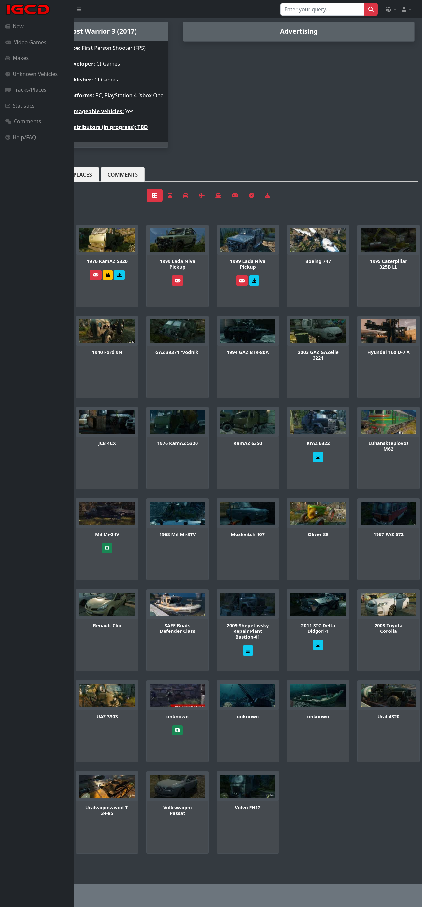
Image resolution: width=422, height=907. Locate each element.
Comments (23, 121)
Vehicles (98, 190)
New (14, 26)
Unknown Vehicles (31, 74)
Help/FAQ (20, 137)
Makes (17, 58)
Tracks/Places (25, 89)
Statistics (20, 105)
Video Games (25, 42)
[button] (391, 9)
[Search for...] (322, 9)
